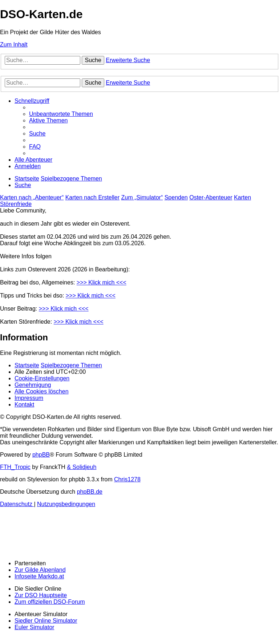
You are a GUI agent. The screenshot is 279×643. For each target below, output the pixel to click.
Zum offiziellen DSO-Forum (50, 602)
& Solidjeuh (81, 467)
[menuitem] (61, 114)
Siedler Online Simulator (46, 621)
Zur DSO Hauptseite (41, 595)
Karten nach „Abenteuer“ (32, 197)
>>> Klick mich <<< (101, 282)
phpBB (41, 455)
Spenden (176, 197)
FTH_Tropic (15, 467)
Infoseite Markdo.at (39, 576)
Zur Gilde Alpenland (40, 570)
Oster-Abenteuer (210, 197)
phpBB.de (89, 492)
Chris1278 (127, 479)
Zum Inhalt (14, 44)
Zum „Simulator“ (142, 197)
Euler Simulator (34, 627)
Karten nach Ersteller (92, 197)
